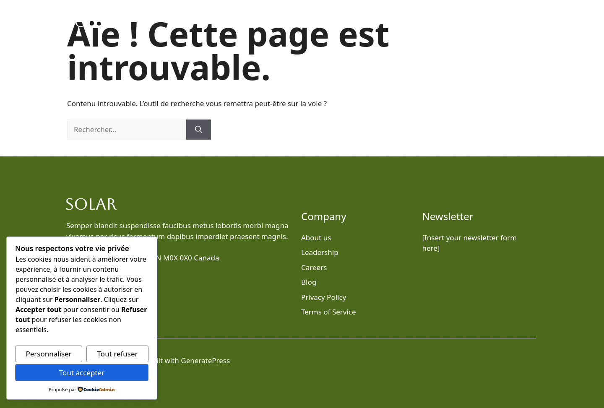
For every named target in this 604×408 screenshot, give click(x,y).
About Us (434, 21)
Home (355, 21)
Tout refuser (117, 354)
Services (477, 21)
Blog (396, 21)
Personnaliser (48, 354)
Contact (517, 21)
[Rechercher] (198, 130)
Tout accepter (81, 372)
